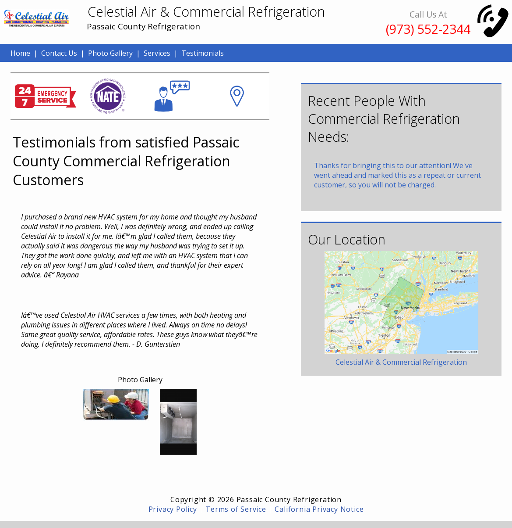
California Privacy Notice (319, 509)
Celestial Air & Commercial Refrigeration (401, 362)
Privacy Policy (172, 509)
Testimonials (202, 53)
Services (157, 53)
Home (20, 53)
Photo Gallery (110, 53)
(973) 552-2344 (428, 28)
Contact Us (59, 53)
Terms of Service (235, 509)
